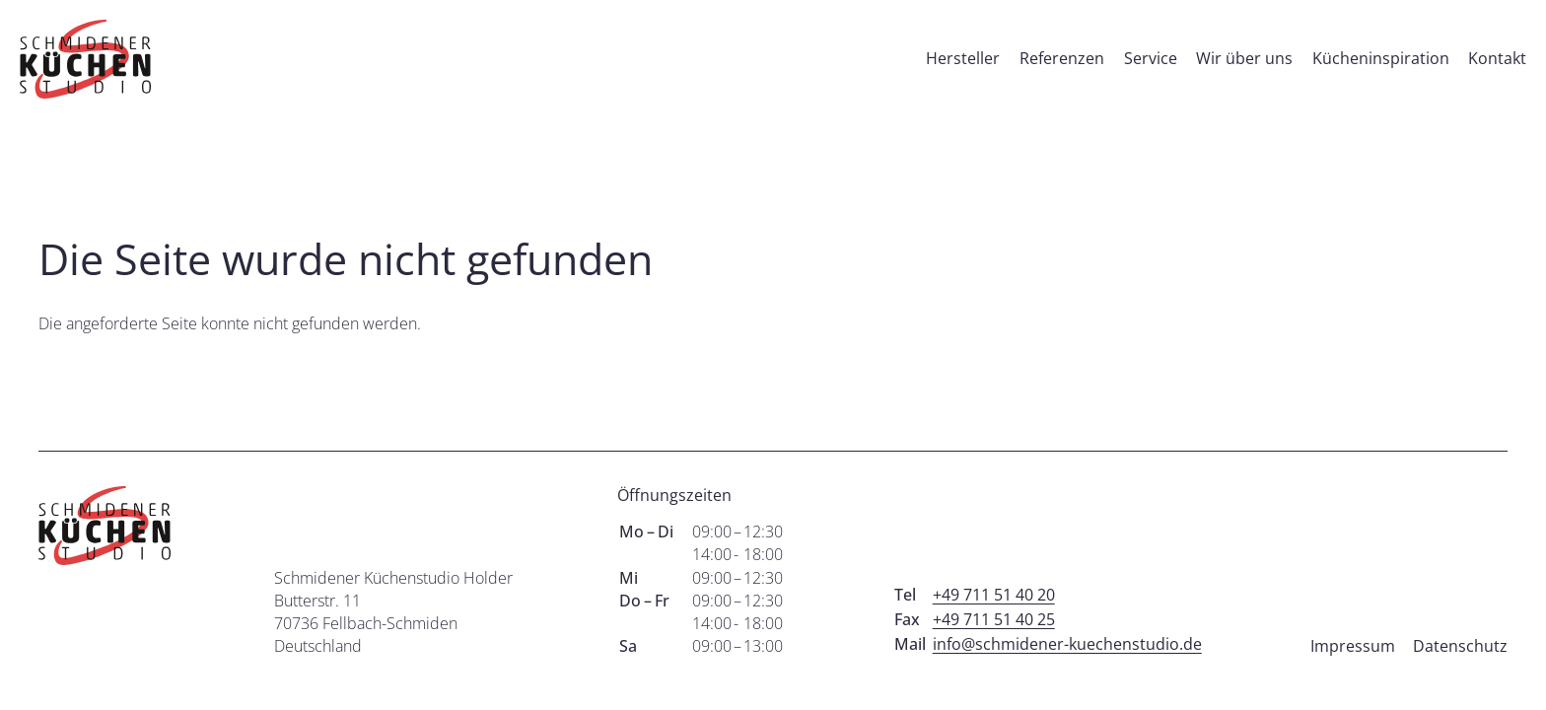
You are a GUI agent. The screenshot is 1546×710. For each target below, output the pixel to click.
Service (1150, 58)
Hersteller (963, 58)
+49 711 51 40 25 (994, 619)
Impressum (1352, 646)
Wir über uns (1244, 58)
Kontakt (1497, 58)
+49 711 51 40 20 (994, 594)
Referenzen (1061, 58)
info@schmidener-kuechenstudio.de (1067, 644)
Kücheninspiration (1380, 58)
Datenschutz (1460, 646)
